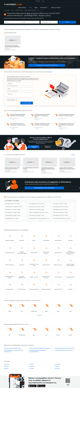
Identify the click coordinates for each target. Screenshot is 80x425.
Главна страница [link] (7, 10)
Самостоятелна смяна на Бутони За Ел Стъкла (64, 350)
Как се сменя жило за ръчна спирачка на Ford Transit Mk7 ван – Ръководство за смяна (66, 125)
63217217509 (6, 364)
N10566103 (57, 366)
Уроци (13, 10)
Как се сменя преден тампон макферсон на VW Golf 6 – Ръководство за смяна (17, 115)
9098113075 (6, 366)
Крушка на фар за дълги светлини (30, 10)
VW (38, 10)
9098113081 (31, 366)
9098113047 (57, 368)
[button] (44, 8)
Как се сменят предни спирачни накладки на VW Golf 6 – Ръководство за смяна (67, 115)
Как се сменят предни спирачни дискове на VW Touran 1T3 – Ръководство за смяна (42, 115)
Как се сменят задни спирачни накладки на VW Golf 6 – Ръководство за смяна (42, 124)
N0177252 (31, 364)
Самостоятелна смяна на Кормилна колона (12, 348)
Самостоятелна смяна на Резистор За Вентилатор (64, 348)
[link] (22, 8)
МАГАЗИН (38, 1)
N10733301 (31, 368)
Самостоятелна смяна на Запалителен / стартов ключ (39, 348)
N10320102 (6, 368)
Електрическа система (19, 10)
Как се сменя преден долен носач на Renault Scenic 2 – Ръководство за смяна (18, 124)
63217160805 (57, 364)
